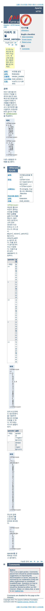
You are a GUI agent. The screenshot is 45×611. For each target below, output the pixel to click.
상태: (6, 74)
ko (16, 45)
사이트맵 (40, 4)
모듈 (18, 4)
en (15, 43)
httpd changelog (27, 37)
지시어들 (24, 4)
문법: (10, 180)
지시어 (12, 170)
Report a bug (26, 42)
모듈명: (7, 76)
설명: (6, 71)
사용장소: (11, 189)
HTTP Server (15, 25)
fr (9, 45)
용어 (34, 4)
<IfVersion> (11, 114)
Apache (6, 25)
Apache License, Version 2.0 (27, 602)
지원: (6, 81)
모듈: (10, 201)
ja (12, 45)
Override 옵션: (13, 196)
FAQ (29, 4)
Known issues (27, 39)
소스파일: (7, 79)
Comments (26, 49)
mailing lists (19, 591)
